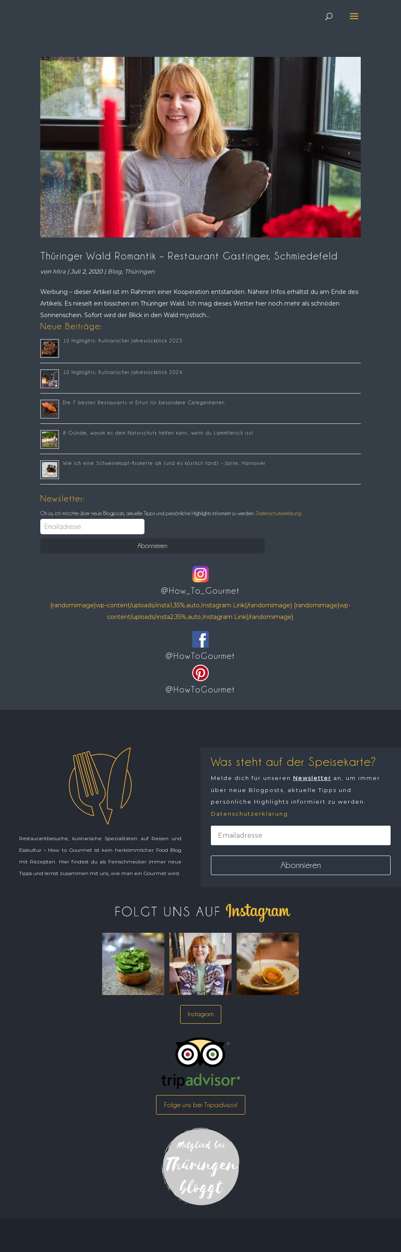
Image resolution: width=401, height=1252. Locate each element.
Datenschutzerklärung (277, 513)
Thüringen (139, 271)
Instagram (201, 1013)
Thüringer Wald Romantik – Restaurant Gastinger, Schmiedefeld (189, 255)
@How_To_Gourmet (200, 590)
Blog (115, 271)
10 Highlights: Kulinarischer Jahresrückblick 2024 (123, 372)
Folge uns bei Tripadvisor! (200, 1104)
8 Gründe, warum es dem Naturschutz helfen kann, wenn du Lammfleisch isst (158, 432)
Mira (59, 271)
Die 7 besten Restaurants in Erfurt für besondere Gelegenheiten (144, 402)
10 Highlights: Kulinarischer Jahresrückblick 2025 (123, 340)
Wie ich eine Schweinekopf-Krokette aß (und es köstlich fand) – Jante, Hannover (164, 463)
